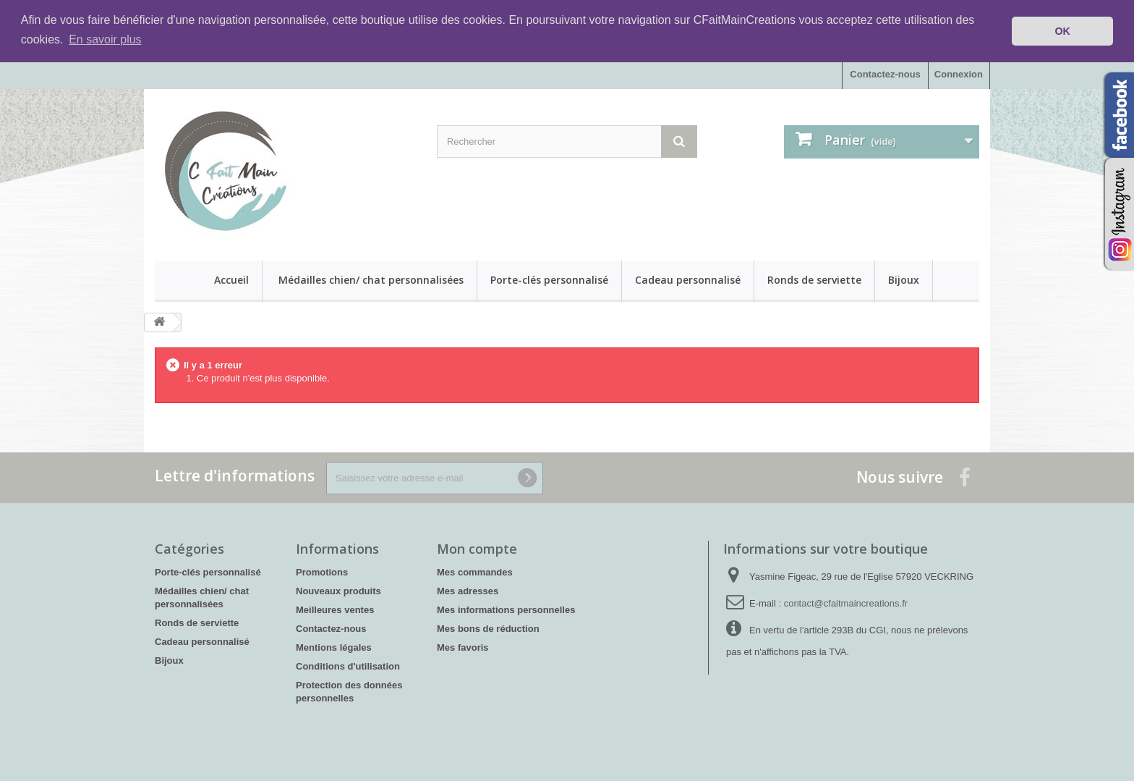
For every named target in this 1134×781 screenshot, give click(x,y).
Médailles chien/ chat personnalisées (371, 280)
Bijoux (903, 280)
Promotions (322, 572)
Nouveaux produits (338, 591)
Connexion (958, 74)
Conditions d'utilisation (348, 666)
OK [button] (1062, 31)
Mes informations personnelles (506, 609)
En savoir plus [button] (105, 39)
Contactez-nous (885, 74)
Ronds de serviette (814, 280)
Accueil (231, 280)
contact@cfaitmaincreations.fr (846, 603)
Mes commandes (475, 572)
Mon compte (477, 548)
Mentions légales (334, 647)
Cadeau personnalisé (688, 280)
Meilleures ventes (335, 609)
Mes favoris (463, 647)
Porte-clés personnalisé (549, 280)
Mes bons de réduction (488, 628)
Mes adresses (467, 591)
